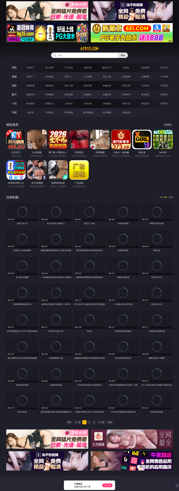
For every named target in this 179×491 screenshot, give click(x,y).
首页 (69, 422)
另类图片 (164, 94)
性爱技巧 (164, 103)
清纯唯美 (126, 94)
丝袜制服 (126, 76)
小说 (14, 103)
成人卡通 (69, 85)
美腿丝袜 (107, 94)
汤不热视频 (88, 112)
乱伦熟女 (145, 85)
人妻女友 (69, 103)
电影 (14, 85)
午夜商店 (49, 112)
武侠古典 (88, 103)
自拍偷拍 (49, 76)
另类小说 (126, 103)
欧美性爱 (88, 85)
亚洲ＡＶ (30, 76)
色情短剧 (126, 112)
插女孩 (30, 112)
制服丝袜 (107, 85)
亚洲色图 (49, 94)
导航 (14, 112)
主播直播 (145, 76)
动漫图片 (88, 94)
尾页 (110, 422)
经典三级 (126, 85)
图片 (14, 94)
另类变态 (164, 85)
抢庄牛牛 (164, 67)
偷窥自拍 (30, 94)
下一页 (101, 422)
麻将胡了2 (107, 67)
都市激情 (30, 103)
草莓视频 (69, 112)
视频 (14, 76)
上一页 (77, 422)
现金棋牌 (145, 67)
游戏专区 (88, 67)
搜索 (123, 55)
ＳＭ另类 (164, 76)
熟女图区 (145, 94)
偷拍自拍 (49, 85)
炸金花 (126, 67)
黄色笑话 (145, 103)
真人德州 (49, 67)
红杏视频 (107, 112)
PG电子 (30, 67)
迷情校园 (107, 103)
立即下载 (107, 485)
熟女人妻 (107, 76)
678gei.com (89, 48)
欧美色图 (69, 94)
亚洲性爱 (30, 85)
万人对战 (69, 67)
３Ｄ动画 (88, 76)
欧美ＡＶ (69, 76)
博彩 (14, 67)
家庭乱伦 (49, 103)
